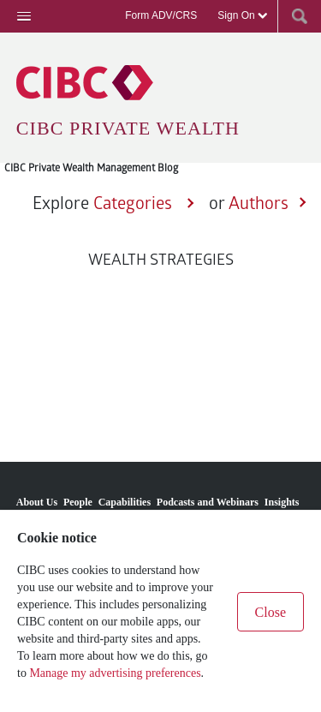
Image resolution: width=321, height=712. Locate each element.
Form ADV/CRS (161, 15)
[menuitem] (36, 497)
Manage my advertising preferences (114, 673)
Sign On (242, 15)
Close (270, 612)
